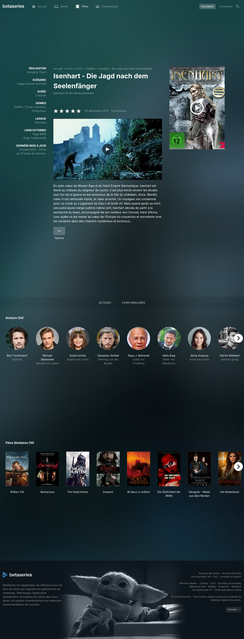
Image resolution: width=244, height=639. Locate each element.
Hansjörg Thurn (36, 72)
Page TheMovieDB (35, 137)
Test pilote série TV (202, 590)
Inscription (207, 6)
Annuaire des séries (209, 573)
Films (69, 68)
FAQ (215, 576)
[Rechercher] (237, 6)
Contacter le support (230, 576)
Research (236, 586)
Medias (212, 586)
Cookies (204, 583)
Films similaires (133, 302)
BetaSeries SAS (197, 586)
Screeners (223, 586)
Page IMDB (39, 134)
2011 (79, 68)
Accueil (57, 68)
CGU (212, 583)
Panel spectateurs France (228, 590)
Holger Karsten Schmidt (31, 83)
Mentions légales (188, 583)
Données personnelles (229, 583)
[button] (17, 350)
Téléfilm (90, 68)
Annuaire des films (231, 573)
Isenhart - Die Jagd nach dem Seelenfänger (125, 68)
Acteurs (105, 302)
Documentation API (201, 576)
